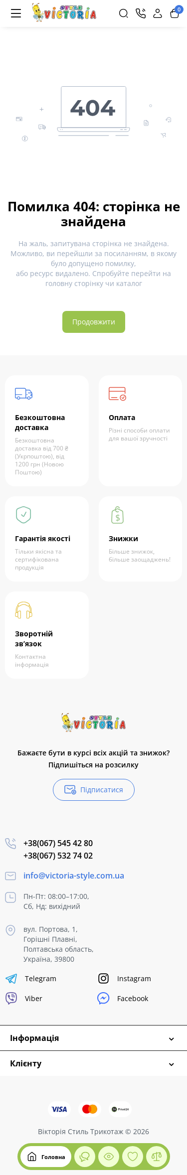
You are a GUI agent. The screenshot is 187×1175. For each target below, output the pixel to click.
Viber (23, 998)
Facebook (122, 998)
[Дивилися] (84, 1156)
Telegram (30, 978)
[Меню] (16, 13)
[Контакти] (140, 13)
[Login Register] (157, 13)
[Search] (123, 13)
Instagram (124, 978)
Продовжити (93, 321)
